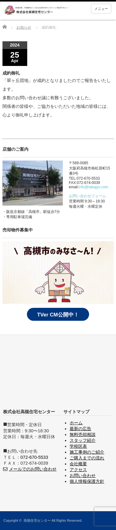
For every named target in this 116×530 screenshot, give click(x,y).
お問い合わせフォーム (87, 196)
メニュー (101, 8)
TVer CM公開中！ (58, 315)
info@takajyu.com (94, 187)
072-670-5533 (34, 457)
